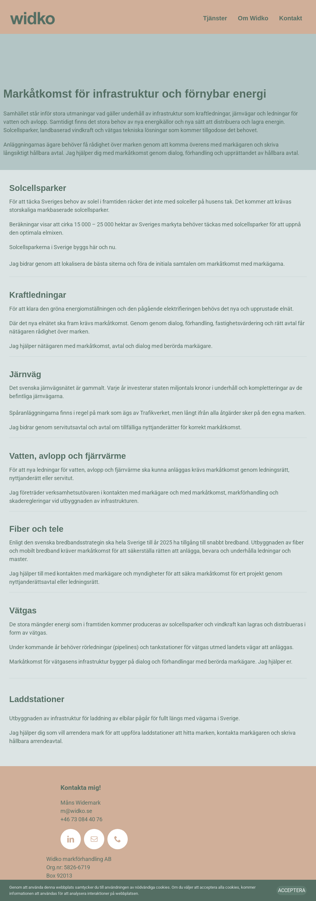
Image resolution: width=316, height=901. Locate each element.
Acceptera (291, 890)
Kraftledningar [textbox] (37, 295)
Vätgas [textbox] (23, 610)
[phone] (117, 839)
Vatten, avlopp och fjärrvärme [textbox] (67, 456)
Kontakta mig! (80, 787)
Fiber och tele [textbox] (36, 529)
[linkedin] (70, 839)
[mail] (94, 839)
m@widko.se (76, 811)
